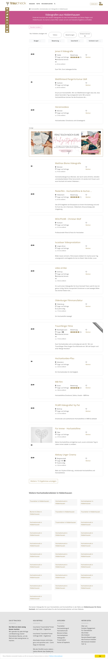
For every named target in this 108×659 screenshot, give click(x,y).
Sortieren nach (94, 41)
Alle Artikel (84, 633)
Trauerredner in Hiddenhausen (65, 522)
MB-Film (59, 381)
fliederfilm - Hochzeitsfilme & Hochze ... (73, 191)
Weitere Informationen (58, 656)
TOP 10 (83, 644)
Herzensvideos (62, 107)
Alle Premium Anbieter (88, 639)
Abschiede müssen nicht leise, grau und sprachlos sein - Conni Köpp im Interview (43, 642)
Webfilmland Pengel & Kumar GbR (71, 79)
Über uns (84, 626)
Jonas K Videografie (64, 51)
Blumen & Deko (62, 633)
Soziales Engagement (88, 628)
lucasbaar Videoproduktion (67, 242)
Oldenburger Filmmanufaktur (69, 300)
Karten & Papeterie (63, 642)
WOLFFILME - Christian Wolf (68, 219)
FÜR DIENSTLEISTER (47, 4)
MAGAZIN (32, 4)
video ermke (61, 268)
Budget (36, 41)
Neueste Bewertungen (88, 637)
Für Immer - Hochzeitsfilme (67, 428)
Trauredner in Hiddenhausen (39, 501)
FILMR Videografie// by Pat (67, 405)
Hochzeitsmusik (62, 631)
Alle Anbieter (85, 635)
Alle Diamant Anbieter (88, 642)
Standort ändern (35, 27)
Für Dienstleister (86, 630)
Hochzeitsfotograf (63, 628)
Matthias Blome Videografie (68, 163)
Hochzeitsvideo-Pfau (64, 358)
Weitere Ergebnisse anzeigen (43, 481)
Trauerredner (61, 640)
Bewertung (55, 41)
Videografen (61, 638)
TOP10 (38, 4)
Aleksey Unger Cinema (65, 454)
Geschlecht (74, 41)
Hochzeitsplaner (62, 635)
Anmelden (94, 4)
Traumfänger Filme (64, 326)
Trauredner (61, 626)
